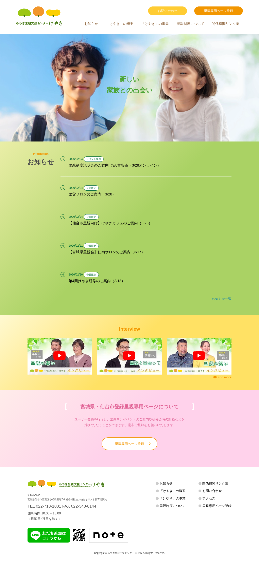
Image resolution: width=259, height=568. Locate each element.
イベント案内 (93, 159)
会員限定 (91, 188)
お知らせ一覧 (221, 299)
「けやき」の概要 (120, 24)
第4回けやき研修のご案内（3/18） (97, 281)
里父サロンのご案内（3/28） (92, 194)
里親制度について (190, 24)
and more (222, 377)
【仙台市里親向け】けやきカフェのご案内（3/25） (110, 223)
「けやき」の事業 (155, 24)
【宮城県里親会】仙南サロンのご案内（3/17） (107, 252)
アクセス (208, 498)
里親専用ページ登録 (218, 11)
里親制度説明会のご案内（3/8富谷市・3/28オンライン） (115, 165)
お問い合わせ (167, 11)
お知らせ (91, 24)
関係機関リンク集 (225, 24)
